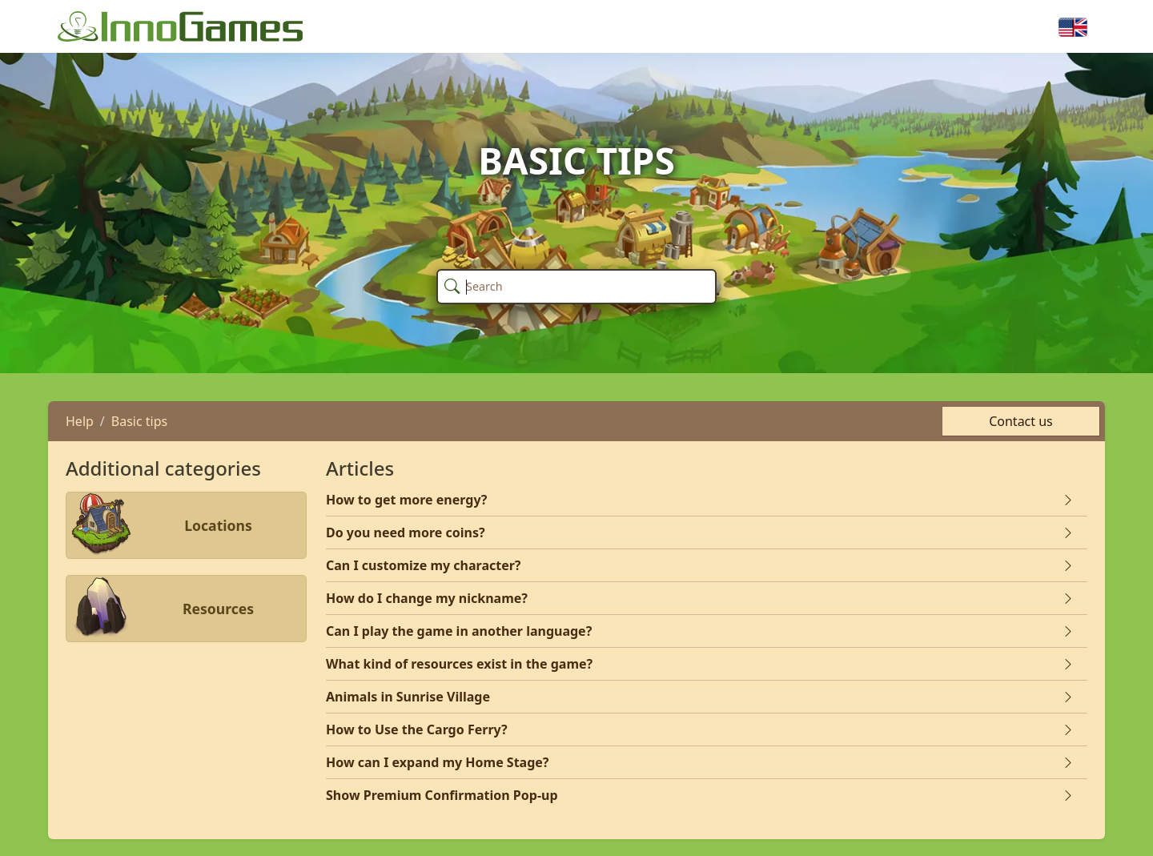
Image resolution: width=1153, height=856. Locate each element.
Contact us (1021, 421)
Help (80, 421)
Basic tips (139, 421)
